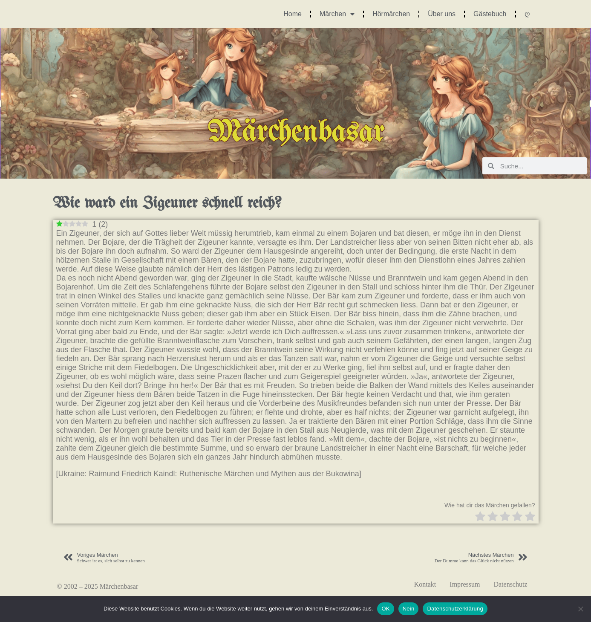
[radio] (480, 517)
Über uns (442, 13)
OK (385, 608)
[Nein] (580, 609)
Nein (409, 608)
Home (292, 13)
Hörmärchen (391, 13)
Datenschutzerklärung (455, 608)
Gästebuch (489, 13)
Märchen (337, 14)
